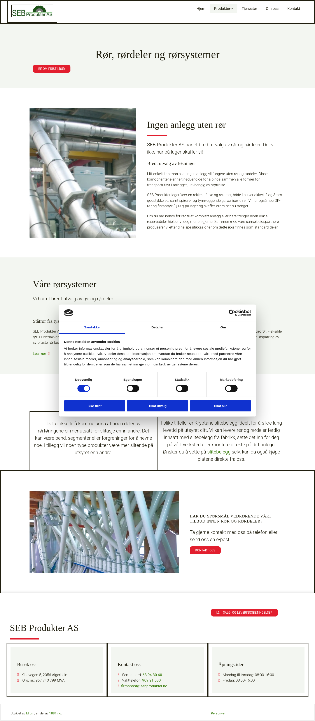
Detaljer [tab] (157, 327)
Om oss (272, 8)
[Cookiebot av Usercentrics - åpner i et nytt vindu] (232, 313)
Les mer (39, 353)
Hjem (201, 8)
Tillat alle (221, 406)
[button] (51, 69)
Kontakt (293, 8)
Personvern (219, 713)
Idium (30, 713)
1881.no (55, 713)
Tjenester (249, 8)
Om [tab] (223, 327)
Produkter (222, 8)
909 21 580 (151, 680)
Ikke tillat (95, 406)
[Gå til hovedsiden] (32, 16)
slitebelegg (219, 452)
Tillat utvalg (157, 406)
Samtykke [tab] (92, 327)
